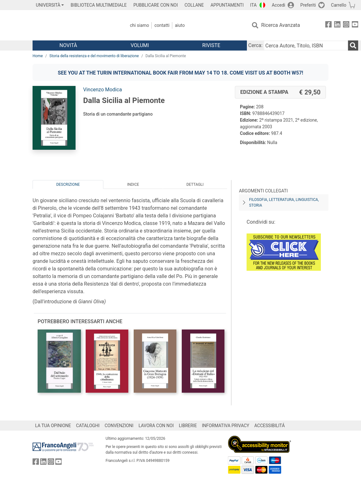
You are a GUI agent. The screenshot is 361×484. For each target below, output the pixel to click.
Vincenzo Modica (102, 90)
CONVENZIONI (119, 425)
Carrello (338, 5)
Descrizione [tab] (68, 184)
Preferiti (308, 5)
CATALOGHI (88, 425)
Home (38, 56)
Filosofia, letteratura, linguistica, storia (284, 202)
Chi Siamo (139, 25)
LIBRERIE (188, 425)
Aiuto (180, 25)
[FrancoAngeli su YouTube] (355, 25)
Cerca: (255, 45)
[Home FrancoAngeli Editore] (74, 25)
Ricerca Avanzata (280, 25)
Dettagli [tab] (195, 184)
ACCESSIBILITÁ (269, 425)
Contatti (161, 25)
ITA (253, 5)
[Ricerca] (353, 45)
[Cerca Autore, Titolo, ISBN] (306, 45)
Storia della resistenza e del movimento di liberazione (94, 56)
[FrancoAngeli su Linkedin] (337, 25)
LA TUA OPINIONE (53, 425)
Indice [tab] (133, 184)
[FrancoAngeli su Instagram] (346, 25)
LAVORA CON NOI (156, 425)
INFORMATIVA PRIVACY (225, 425)
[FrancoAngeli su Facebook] (328, 25)
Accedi (278, 5)
